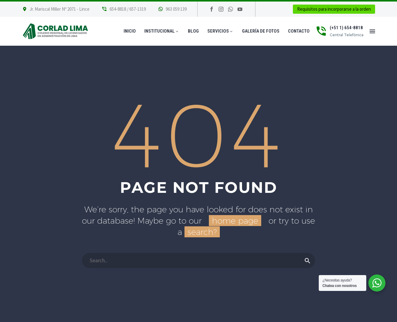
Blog (193, 31)
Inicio (130, 31)
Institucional (161, 31)
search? (202, 232)
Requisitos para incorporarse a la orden (334, 9)
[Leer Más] (124, 9)
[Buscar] (198, 260)
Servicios (220, 31)
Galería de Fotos (260, 31)
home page (235, 220)
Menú (372, 31)
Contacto (299, 31)
